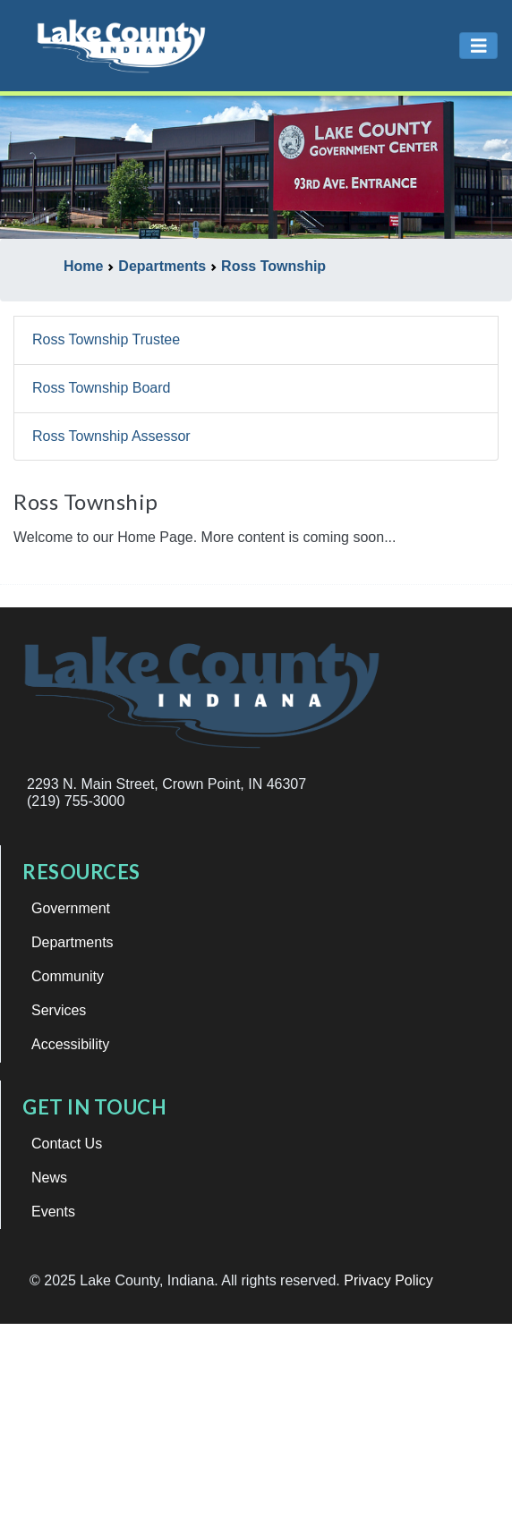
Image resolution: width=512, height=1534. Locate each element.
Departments (72, 942)
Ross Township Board (101, 387)
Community (67, 976)
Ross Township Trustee (106, 339)
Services (58, 1010)
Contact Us (66, 1143)
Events (53, 1211)
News (49, 1177)
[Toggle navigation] (479, 46)
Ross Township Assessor (111, 436)
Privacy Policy (388, 1280)
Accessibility (70, 1044)
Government (70, 908)
